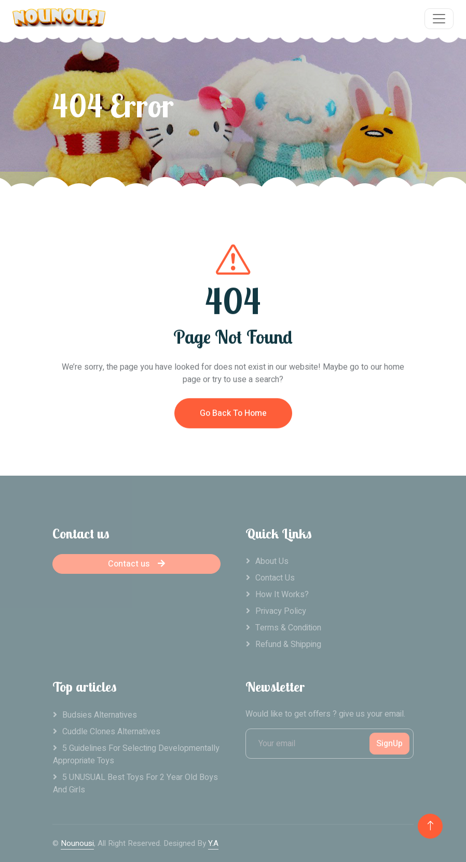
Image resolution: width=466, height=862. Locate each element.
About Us (272, 561)
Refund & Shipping (288, 644)
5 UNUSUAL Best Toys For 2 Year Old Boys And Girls (135, 783)
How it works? (282, 594)
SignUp (389, 743)
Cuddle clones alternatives (111, 731)
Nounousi (77, 843)
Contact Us (275, 578)
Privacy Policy (280, 611)
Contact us (136, 564)
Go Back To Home (233, 419)
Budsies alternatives (99, 715)
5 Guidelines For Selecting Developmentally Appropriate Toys (136, 754)
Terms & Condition (288, 628)
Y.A (213, 843)
